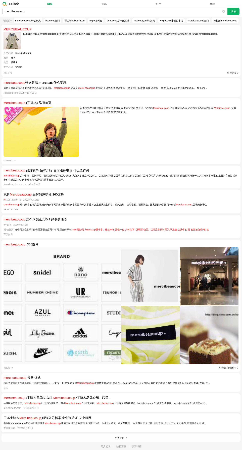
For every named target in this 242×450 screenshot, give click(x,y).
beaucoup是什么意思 (118, 20)
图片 (158, 4)
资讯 (104, 4)
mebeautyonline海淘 (144, 20)
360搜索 (11, 4)
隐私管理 (121, 446)
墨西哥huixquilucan (75, 20)
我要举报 (136, 446)
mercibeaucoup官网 (198, 20)
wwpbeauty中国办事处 (171, 20)
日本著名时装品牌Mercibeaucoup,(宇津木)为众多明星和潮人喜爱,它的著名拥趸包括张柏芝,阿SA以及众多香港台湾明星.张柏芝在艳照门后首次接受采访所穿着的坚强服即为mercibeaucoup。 (121, 34)
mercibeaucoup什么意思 (28, 20)
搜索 (233, 11)
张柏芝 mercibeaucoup (225, 20)
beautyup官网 (52, 20)
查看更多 (231, 72)
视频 (212, 4)
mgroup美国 (95, 20)
